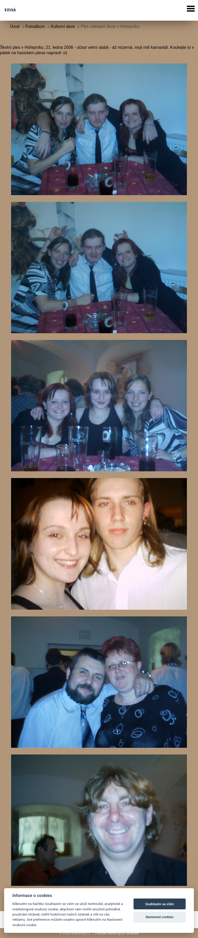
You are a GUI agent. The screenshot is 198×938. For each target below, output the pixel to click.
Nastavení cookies (160, 917)
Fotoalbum (35, 26)
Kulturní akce (63, 26)
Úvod (14, 26)
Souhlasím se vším (159, 904)
